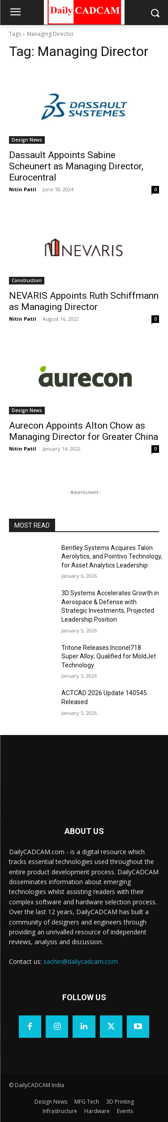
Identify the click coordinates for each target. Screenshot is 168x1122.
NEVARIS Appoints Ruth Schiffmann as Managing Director (84, 301)
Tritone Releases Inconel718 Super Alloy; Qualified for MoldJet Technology (108, 656)
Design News (27, 140)
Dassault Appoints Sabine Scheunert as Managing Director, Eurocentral (76, 166)
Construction (27, 280)
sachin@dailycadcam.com (80, 961)
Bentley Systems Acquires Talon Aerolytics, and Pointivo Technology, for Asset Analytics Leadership (111, 556)
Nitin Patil (22, 189)
